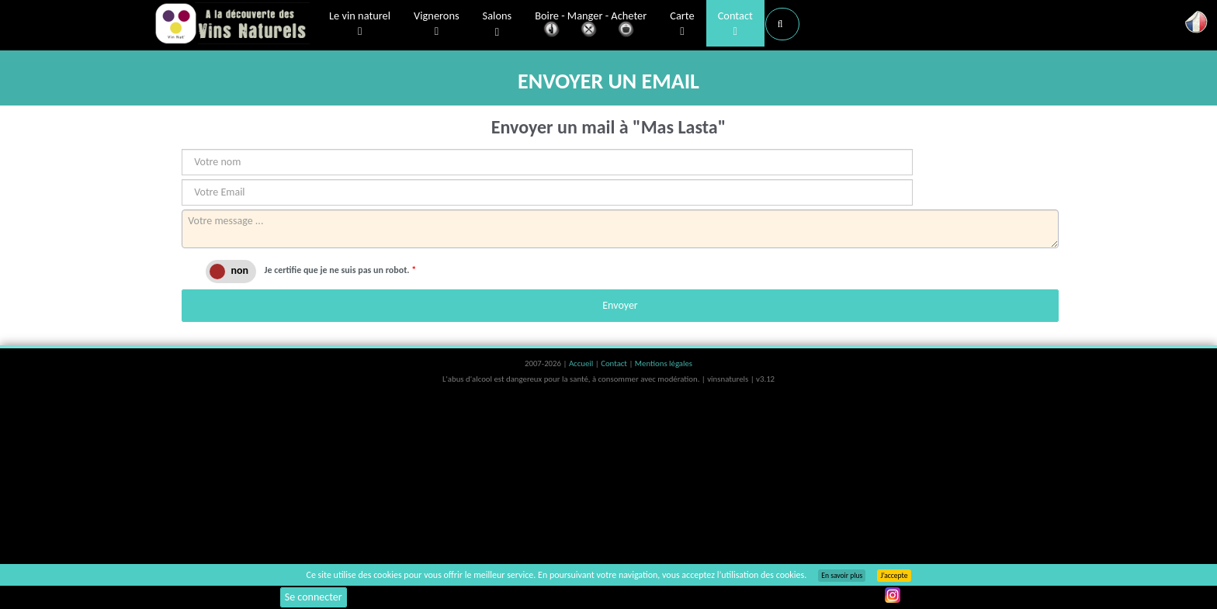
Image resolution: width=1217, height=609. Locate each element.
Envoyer (619, 305)
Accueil (582, 363)
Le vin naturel (359, 24)
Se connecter (313, 597)
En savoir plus (841, 575)
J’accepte (893, 575)
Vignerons (436, 24)
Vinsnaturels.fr (232, 25)
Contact (735, 24)
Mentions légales (663, 363)
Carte (682, 24)
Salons (497, 24)
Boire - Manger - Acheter (591, 25)
